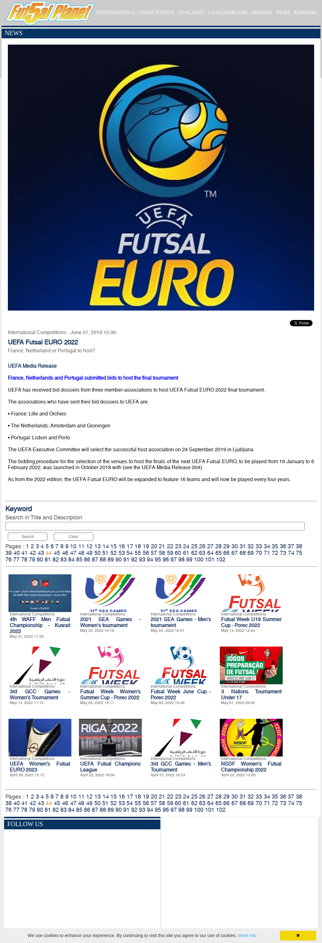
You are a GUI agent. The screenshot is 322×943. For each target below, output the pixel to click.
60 (178, 553)
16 (122, 546)
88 (103, 559)
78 (24, 559)
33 (259, 546)
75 (299, 553)
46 (65, 553)
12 (89, 546)
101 (209, 559)
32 (250, 546)
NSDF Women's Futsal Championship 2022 (251, 767)
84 (71, 559)
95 (158, 559)
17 (130, 546)
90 (118, 559)
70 (259, 553)
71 (267, 553)
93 (142, 559)
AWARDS (261, 12)
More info (247, 935)
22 (170, 546)
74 (291, 553)
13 (97, 546)
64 (210, 553)
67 (234, 553)
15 (113, 546)
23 (178, 546)
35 (275, 546)
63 (202, 553)
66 (226, 553)
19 (146, 546)
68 (243, 553)
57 (154, 553)
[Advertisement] (239, 873)
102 (220, 559)
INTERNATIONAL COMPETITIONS (135, 12)
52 (113, 553)
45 (57, 553)
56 (146, 553)
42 (33, 553)
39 (8, 553)
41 (24, 553)
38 (299, 546)
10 (73, 546)
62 (194, 553)
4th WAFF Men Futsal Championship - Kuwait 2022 (40, 625)
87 (95, 559)
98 (181, 559)
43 (41, 553)
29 (226, 546)
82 (56, 559)
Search (28, 536)
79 (32, 559)
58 (162, 553)
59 (170, 553)
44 (49, 553)
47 (73, 553)
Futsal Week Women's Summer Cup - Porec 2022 (110, 695)
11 (81, 546)
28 (218, 546)
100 (198, 559)
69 (250, 553)
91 (126, 559)
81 (48, 559)
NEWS (283, 12)
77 (16, 559)
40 (17, 553)
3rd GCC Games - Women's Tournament (40, 695)
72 (275, 553)
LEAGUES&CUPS (227, 12)
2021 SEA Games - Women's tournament (110, 622)
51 (105, 553)
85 (79, 559)
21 (162, 546)
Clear (73, 536)
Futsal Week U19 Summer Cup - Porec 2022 (251, 622)
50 (97, 553)
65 (218, 553)
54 (129, 553)
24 (186, 546)
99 (189, 559)
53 (122, 553)
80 (40, 559)
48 (81, 553)
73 (283, 553)
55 (138, 553)
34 (267, 546)
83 (63, 559)
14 (106, 546)
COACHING (191, 12)
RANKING (305, 12)
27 (210, 546)
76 (8, 559)
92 (134, 559)
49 (89, 553)
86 (87, 559)
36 (283, 546)
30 (234, 546)
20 (154, 546)
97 (173, 559)
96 (166, 559)
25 (194, 546)
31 (243, 546)
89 (111, 559)
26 (202, 546)
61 (186, 553)
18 (138, 546)
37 (291, 546)
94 (150, 559)
